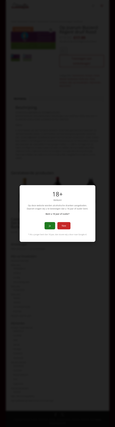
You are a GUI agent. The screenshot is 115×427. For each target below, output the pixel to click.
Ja (50, 225)
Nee (64, 225)
